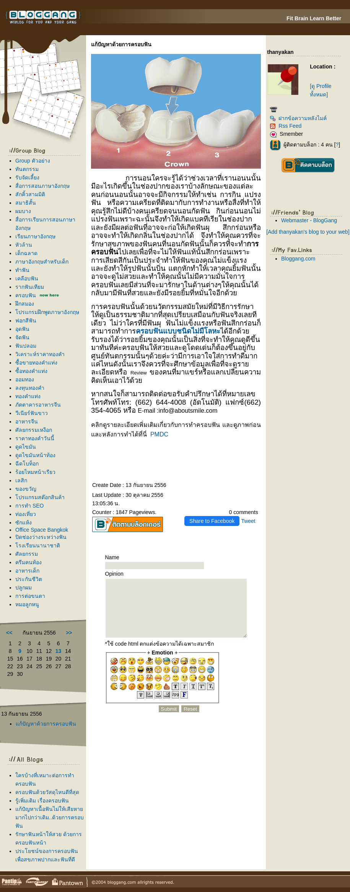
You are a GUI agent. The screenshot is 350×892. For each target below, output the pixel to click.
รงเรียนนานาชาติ (37, 545)
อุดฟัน (22, 329)
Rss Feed (285, 126)
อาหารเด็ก (27, 571)
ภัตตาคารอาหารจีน (38, 405)
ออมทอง (24, 379)
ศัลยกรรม (26, 554)
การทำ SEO (29, 506)
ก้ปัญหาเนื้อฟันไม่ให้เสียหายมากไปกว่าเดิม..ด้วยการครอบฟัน (49, 817)
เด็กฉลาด (26, 253)
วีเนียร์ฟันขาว (31, 413)
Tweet (248, 521)
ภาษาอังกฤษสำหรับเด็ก (41, 262)
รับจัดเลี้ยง (27, 177)
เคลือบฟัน (26, 278)
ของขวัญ (25, 489)
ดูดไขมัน (25, 447)
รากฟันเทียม (29, 287)
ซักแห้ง (23, 522)
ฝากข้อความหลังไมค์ (298, 118)
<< (9, 633)
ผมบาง (23, 211)
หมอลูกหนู (27, 604)
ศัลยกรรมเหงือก (33, 430)
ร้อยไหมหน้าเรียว (35, 472)
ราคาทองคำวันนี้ (34, 438)
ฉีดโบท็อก (27, 464)
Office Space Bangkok (41, 530)
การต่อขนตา (30, 596)
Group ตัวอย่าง (32, 161)
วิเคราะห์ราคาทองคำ (40, 354)
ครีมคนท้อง (28, 562)
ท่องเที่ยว (25, 514)
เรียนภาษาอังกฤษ (35, 236)
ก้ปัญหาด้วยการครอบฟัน (46, 724)
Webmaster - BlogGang (309, 220)
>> (69, 633)
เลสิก (21, 480)
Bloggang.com (298, 259)
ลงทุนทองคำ (29, 388)
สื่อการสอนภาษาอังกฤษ (42, 186)
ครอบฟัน (25, 295)
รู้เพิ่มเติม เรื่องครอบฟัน (42, 801)
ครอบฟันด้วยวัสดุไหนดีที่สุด (47, 792)
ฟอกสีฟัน (25, 320)
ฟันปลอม (25, 346)
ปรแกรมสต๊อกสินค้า (40, 497)
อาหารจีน (26, 421)
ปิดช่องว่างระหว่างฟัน (41, 537)
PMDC (159, 434)
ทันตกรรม (27, 169)
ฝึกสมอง (24, 304)
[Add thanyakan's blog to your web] (307, 232)
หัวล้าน (23, 245)
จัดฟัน (22, 337)
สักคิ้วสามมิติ (30, 194)
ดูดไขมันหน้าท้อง (35, 455)
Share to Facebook (211, 521)
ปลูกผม (23, 587)
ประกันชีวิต (28, 579)
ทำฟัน (22, 270)
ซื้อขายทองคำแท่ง (36, 363)
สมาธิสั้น (25, 203)
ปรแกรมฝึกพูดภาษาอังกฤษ (47, 312)
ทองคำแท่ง (28, 396)
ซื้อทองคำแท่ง (31, 371)
